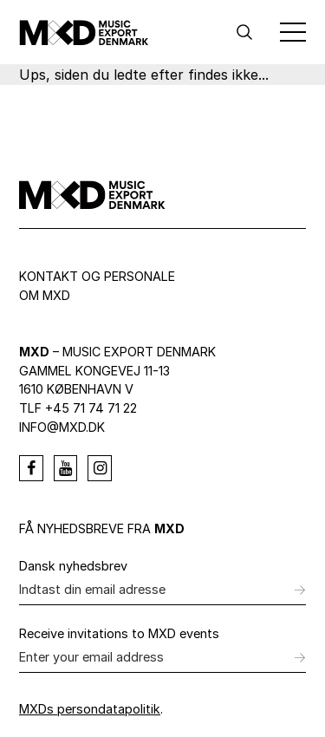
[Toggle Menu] (293, 32)
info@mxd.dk (62, 427)
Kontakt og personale (97, 276)
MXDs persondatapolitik (89, 708)
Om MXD (44, 295)
